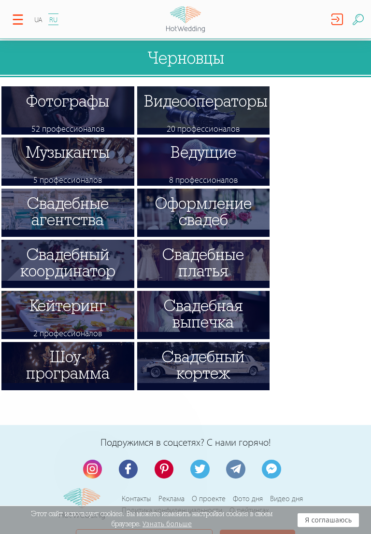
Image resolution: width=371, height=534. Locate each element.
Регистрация (252, 440)
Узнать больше (167, 524)
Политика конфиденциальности (172, 407)
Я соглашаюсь (328, 520)
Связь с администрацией (144, 440)
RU (53, 19)
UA (38, 19)
